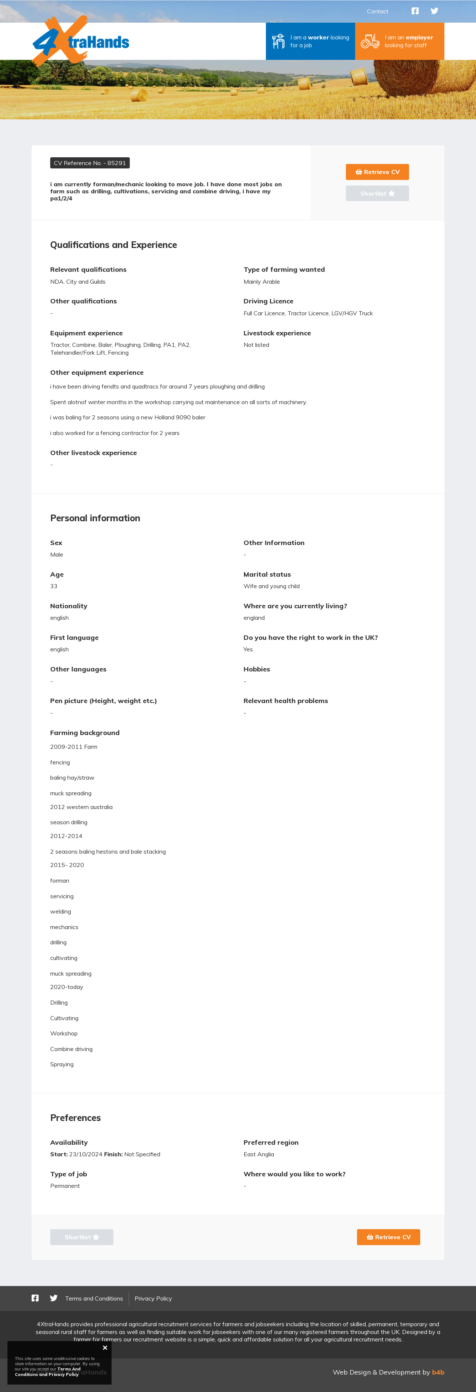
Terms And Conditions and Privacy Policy (48, 1371)
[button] (310, 41)
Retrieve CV (378, 171)
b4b (438, 1372)
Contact (378, 11)
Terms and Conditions (94, 1298)
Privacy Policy (153, 1298)
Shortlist (377, 193)
